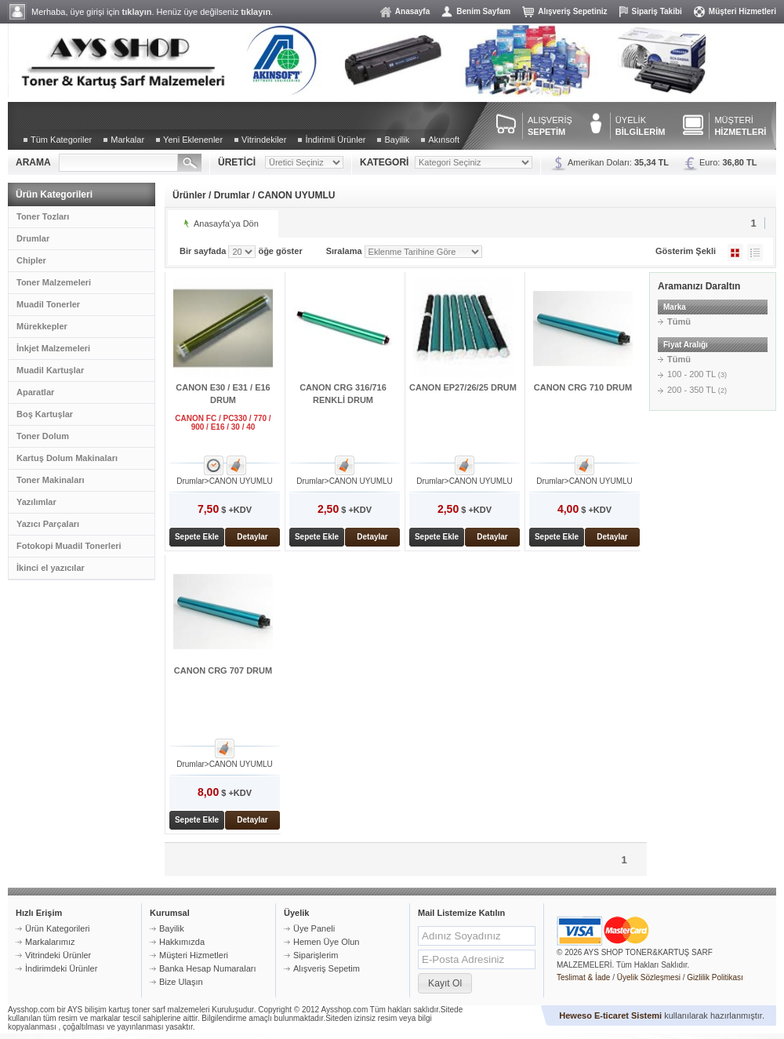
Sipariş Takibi (657, 11)
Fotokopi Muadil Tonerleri (69, 545)
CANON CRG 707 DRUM (223, 670)
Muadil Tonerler (48, 304)
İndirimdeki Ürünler (61, 968)
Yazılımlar (36, 502)
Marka (674, 307)
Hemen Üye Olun (326, 941)
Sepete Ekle (197, 536)
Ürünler (189, 195)
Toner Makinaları (50, 480)
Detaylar (252, 536)
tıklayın (137, 11)
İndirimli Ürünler (335, 139)
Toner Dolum (42, 436)
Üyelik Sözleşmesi (649, 977)
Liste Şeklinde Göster (755, 252)
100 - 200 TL (697, 374)
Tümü (679, 321)
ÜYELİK (640, 125)
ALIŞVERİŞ (550, 125)
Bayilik (396, 139)
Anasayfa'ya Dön (226, 223)
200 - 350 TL (697, 389)
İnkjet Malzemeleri (53, 348)
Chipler (31, 260)
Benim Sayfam (483, 11)
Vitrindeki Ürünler (58, 955)
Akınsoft (443, 139)
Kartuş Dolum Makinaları (67, 458)
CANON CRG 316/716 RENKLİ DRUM (343, 394)
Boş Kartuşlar (44, 414)
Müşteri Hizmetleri (742, 11)
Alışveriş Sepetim (326, 968)
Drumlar (32, 238)
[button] (445, 983)
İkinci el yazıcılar (50, 567)
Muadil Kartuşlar (50, 370)
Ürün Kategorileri (57, 928)
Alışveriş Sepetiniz (572, 11)
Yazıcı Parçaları (47, 524)
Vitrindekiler (263, 139)
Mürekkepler (41, 326)
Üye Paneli (314, 928)
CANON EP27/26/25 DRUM (463, 387)
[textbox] (118, 163)
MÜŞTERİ (740, 125)
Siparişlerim (315, 955)
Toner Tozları (42, 216)
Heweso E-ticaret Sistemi (610, 1015)
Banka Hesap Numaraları (207, 968)
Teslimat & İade (583, 977)
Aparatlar (35, 392)
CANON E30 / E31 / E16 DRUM (223, 394)
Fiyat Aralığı (685, 344)
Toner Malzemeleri (53, 282)
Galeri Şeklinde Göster (735, 252)
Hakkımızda (182, 941)
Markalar (127, 139)
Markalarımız (50, 941)
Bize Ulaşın (181, 981)
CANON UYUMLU (297, 195)
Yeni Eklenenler (193, 139)
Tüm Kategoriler (61, 139)
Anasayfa (412, 11)
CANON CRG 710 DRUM (583, 387)
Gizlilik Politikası (715, 977)
